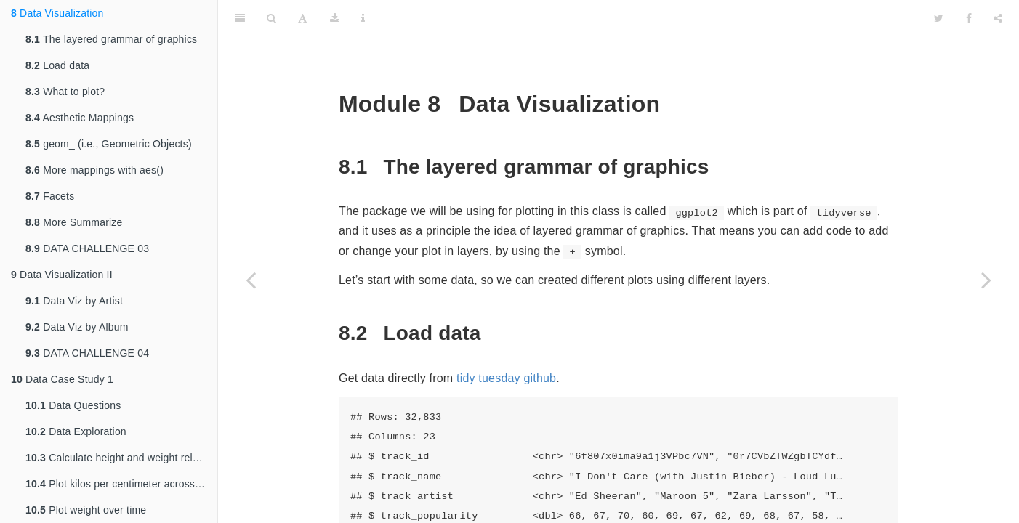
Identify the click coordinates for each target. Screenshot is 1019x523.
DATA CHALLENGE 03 (87, 248)
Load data (57, 65)
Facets (49, 196)
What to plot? (65, 91)
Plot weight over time (85, 510)
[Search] (271, 18)
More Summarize (74, 222)
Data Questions (73, 405)
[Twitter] (938, 18)
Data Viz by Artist (74, 301)
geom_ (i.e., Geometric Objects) (108, 144)
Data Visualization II (62, 274)
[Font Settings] (302, 18)
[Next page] (986, 279)
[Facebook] (969, 18)
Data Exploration (75, 431)
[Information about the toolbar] (363, 18)
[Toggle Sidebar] (240, 18)
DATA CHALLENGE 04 (87, 353)
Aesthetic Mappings (79, 117)
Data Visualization (57, 13)
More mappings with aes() (94, 170)
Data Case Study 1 (62, 379)
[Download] (334, 18)
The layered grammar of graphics (111, 39)
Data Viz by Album (77, 327)
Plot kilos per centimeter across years (121, 484)
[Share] (998, 18)
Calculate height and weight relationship (121, 457)
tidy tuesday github (506, 378)
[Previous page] (250, 279)
